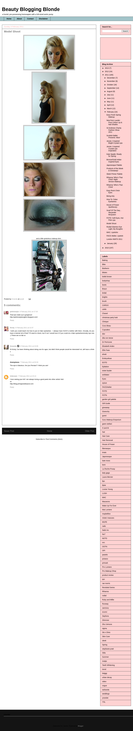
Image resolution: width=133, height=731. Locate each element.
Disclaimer (43, 19)
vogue (104, 686)
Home (9, 19)
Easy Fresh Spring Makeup (114, 116)
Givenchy (105, 412)
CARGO (105, 305)
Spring (104, 645)
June (109, 98)
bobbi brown (107, 277)
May (109, 102)
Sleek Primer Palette (114, 174)
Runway (105, 604)
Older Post (89, 431)
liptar (104, 485)
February (110, 112)
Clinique (105, 322)
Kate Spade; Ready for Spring (114, 155)
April (109, 105)
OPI (103, 551)
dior (103, 334)
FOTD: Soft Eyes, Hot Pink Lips (115, 219)
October (110, 85)
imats (104, 452)
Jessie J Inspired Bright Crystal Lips (115, 142)
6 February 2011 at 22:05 (29, 346)
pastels (105, 555)
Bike (104, 264)
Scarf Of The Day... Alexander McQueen (114, 212)
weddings (106, 694)
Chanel (105, 313)
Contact (30, 19)
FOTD (104, 391)
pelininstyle (14, 312)
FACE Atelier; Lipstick (115, 236)
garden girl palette (109, 399)
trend (104, 669)
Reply (12, 320)
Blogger (80, 726)
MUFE (104, 522)
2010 (107, 248)
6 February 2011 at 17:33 (29, 312)
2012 (107, 71)
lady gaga (106, 473)
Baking (105, 260)
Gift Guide (106, 403)
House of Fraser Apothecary (113, 206)
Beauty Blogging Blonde (31, 9)
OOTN (104, 547)
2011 (107, 75)
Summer (105, 657)
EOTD (104, 363)
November (111, 81)
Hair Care (106, 436)
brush (104, 301)
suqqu (104, 661)
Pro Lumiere (107, 567)
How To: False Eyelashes (112, 200)
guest (104, 416)
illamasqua (106, 448)
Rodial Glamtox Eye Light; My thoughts (115, 228)
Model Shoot (111, 223)
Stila (104, 653)
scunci (104, 612)
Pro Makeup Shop (109, 571)
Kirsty (12, 328)
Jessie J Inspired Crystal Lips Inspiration (113, 149)
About (19, 19)
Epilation (105, 367)
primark (105, 563)
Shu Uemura (107, 624)
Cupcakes (106, 330)
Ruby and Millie (108, 600)
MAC (104, 497)
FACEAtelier (107, 387)
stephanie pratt (108, 649)
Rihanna (105, 591)
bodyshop (106, 281)
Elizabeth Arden (108, 346)
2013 (107, 68)
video (104, 681)
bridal (104, 293)
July (109, 95)
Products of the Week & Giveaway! (115, 169)
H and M (105, 428)
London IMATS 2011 (114, 239)
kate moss (106, 461)
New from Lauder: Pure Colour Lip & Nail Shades (114, 122)
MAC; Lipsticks (112, 232)
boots (104, 285)
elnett (104, 354)
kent (103, 465)
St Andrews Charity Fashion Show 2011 (114, 130)
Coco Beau (106, 326)
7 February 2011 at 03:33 (29, 362)
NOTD (104, 538)
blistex (104, 272)
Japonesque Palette (114, 165)
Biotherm (105, 268)
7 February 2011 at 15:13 (27, 376)
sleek (104, 641)
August (110, 91)
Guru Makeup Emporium (111, 420)
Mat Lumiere (107, 510)
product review (107, 575)
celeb (104, 309)
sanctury (105, 608)
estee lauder (107, 371)
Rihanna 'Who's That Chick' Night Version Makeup (115, 179)
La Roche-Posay (108, 469)
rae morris (106, 583)
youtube (105, 698)
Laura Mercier (107, 477)
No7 (103, 534)
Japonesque (107, 457)
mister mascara (108, 518)
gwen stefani (107, 424)
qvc (103, 579)
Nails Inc (105, 530)
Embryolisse (107, 358)
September (111, 88)
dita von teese (107, 338)
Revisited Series (108, 587)
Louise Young (107, 489)
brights (104, 297)
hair (103, 432)
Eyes (104, 379)
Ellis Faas (106, 350)
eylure (104, 383)
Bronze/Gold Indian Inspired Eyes (114, 161)
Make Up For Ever (109, 506)
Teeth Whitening (108, 665)
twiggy (104, 673)
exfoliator (105, 375)
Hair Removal (107, 440)
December (111, 78)
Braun (104, 289)
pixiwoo (105, 559)
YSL (103, 702)
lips (103, 481)
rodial (104, 596)
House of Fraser (108, 444)
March (109, 108)
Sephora (105, 616)
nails (104, 526)
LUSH (104, 493)
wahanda (105, 690)
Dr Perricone (107, 342)
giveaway (105, 408)
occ (103, 542)
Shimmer (105, 620)
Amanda (13, 346)
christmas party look (110, 317)
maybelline (106, 514)
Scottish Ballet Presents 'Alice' (113, 137)
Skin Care (106, 636)
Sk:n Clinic (106, 632)
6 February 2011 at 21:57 (24, 328)
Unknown (13, 376)
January (110, 243)
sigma (104, 628)
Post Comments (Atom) (54, 439)
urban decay (107, 677)
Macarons (106, 502)
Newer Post (9, 431)
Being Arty (110, 196)
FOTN (104, 395)
